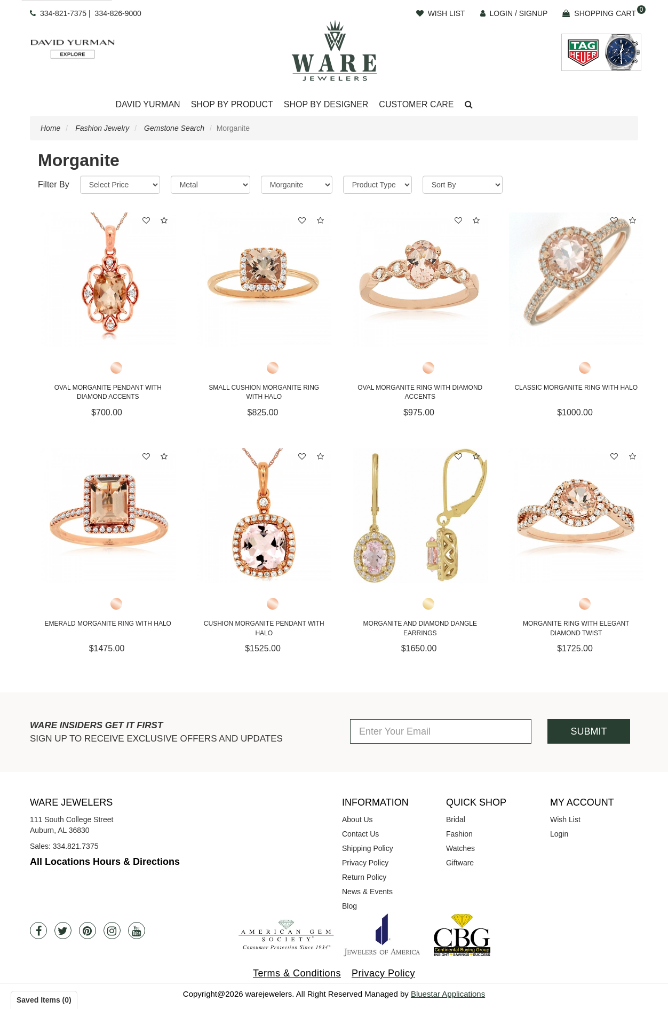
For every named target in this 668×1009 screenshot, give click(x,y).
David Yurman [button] (147, 104)
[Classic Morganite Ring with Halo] (576, 280)
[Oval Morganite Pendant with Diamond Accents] (108, 280)
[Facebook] (38, 930)
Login (559, 834)
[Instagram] (112, 930)
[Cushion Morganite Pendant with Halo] (264, 516)
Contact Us (360, 834)
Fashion (459, 834)
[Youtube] (136, 930)
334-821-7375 (63, 13)
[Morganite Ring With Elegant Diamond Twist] (576, 516)
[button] (469, 104)
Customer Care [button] (416, 104)
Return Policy (364, 877)
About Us (357, 819)
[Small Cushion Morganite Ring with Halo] (264, 280)
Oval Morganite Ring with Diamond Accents (419, 392)
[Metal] (210, 185)
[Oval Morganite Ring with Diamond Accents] (420, 280)
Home (50, 128)
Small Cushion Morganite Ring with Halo (264, 392)
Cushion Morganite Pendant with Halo (264, 628)
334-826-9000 (118, 13)
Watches (460, 848)
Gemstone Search (174, 128)
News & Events (367, 891)
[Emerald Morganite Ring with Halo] (108, 516)
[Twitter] (62, 930)
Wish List (565, 819)
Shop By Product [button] (232, 104)
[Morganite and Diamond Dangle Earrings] (420, 516)
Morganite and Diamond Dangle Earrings (420, 628)
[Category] (296, 185)
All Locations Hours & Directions (105, 861)
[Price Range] (120, 185)
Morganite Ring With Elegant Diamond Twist (576, 628)
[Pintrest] (87, 930)
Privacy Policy (365, 862)
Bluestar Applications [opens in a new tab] (448, 993)
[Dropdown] (147, 104)
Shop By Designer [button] (326, 104)
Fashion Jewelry (102, 128)
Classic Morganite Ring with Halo (576, 387)
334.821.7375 (76, 846)
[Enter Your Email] (440, 731)
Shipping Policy (367, 848)
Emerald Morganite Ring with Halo (108, 623)
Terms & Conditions (297, 973)
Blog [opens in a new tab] (349, 906)
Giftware (460, 862)
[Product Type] (377, 185)
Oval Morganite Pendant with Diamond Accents (108, 392)
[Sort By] (463, 185)
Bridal (455, 819)
